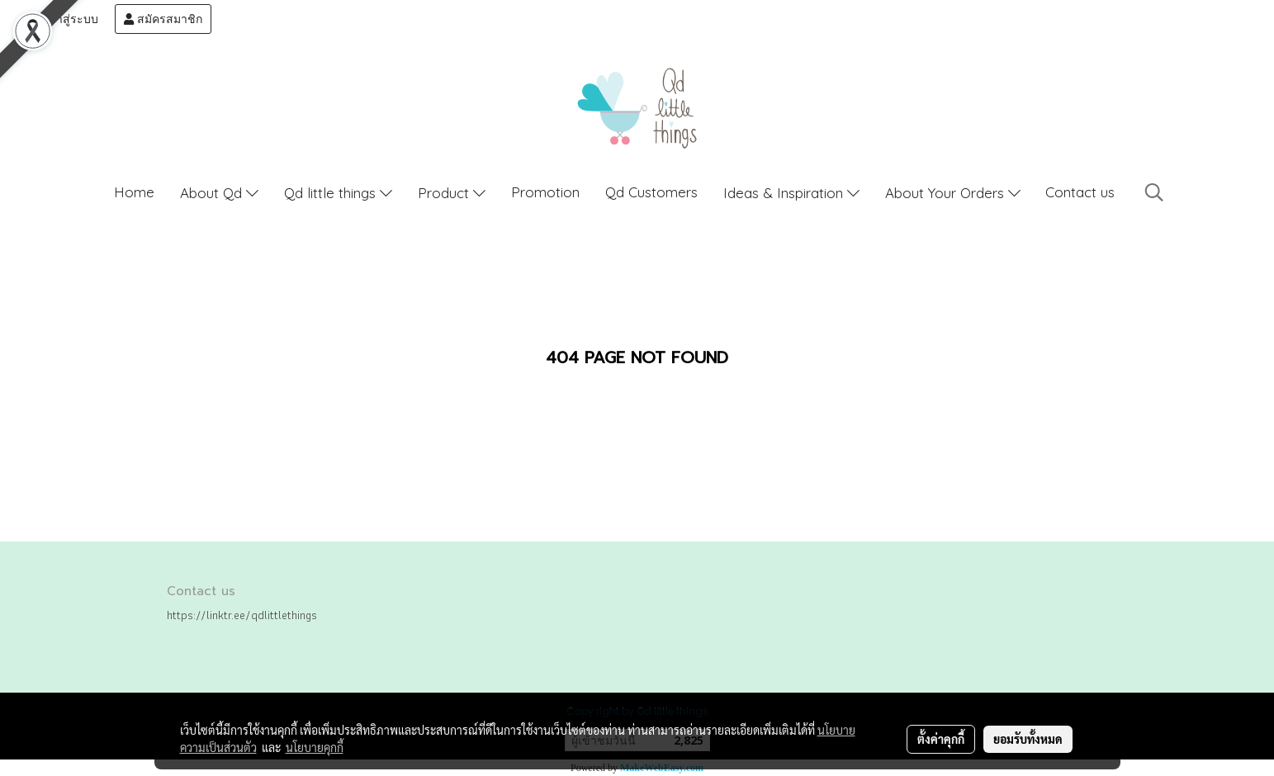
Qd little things (338, 192)
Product (451, 192)
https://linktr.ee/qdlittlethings (242, 615)
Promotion (545, 192)
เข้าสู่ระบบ (63, 19)
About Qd (219, 192)
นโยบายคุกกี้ (314, 747)
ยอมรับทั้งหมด (1028, 738)
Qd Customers (651, 192)
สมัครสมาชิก (163, 19)
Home (134, 192)
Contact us (1080, 192)
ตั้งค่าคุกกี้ (940, 738)
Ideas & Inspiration (791, 192)
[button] (1154, 192)
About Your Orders (953, 192)
